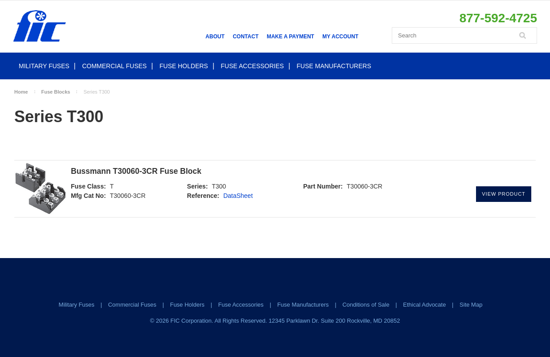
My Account (340, 36)
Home (21, 91)
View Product (503, 194)
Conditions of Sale (366, 304)
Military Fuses (44, 66)
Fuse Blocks (55, 91)
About (215, 36)
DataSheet (238, 195)
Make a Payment (290, 36)
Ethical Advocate (424, 304)
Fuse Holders (184, 66)
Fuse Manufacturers (334, 66)
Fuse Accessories (252, 66)
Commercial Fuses (114, 66)
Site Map (471, 304)
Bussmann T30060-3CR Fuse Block (136, 171)
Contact (246, 36)
